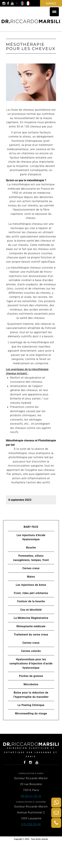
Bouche (31, 547)
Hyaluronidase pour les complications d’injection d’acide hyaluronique (31, 663)
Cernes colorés (31, 651)
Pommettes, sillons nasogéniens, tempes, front (31, 558)
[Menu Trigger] (54, 11)
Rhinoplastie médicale (31, 626)
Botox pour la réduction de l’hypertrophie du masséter (31, 694)
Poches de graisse (31, 676)
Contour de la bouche (31, 601)
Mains (31, 576)
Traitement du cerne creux (31, 634)
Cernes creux (31, 568)
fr (22, 3)
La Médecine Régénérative (31, 617)
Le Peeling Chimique (31, 705)
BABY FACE (31, 526)
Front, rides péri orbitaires (31, 593)
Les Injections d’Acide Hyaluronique (31, 537)
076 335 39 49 (31, 824)
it (28, 3)
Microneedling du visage (31, 713)
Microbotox (31, 684)
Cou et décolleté (31, 609)
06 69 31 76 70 (31, 796)
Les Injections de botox (31, 584)
